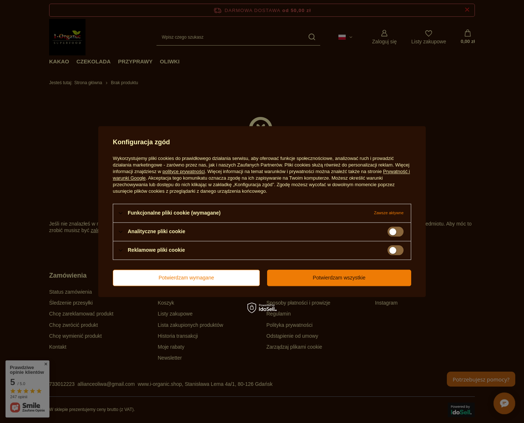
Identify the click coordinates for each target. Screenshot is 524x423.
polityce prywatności (184, 171)
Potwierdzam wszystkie (339, 278)
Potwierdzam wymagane (186, 278)
